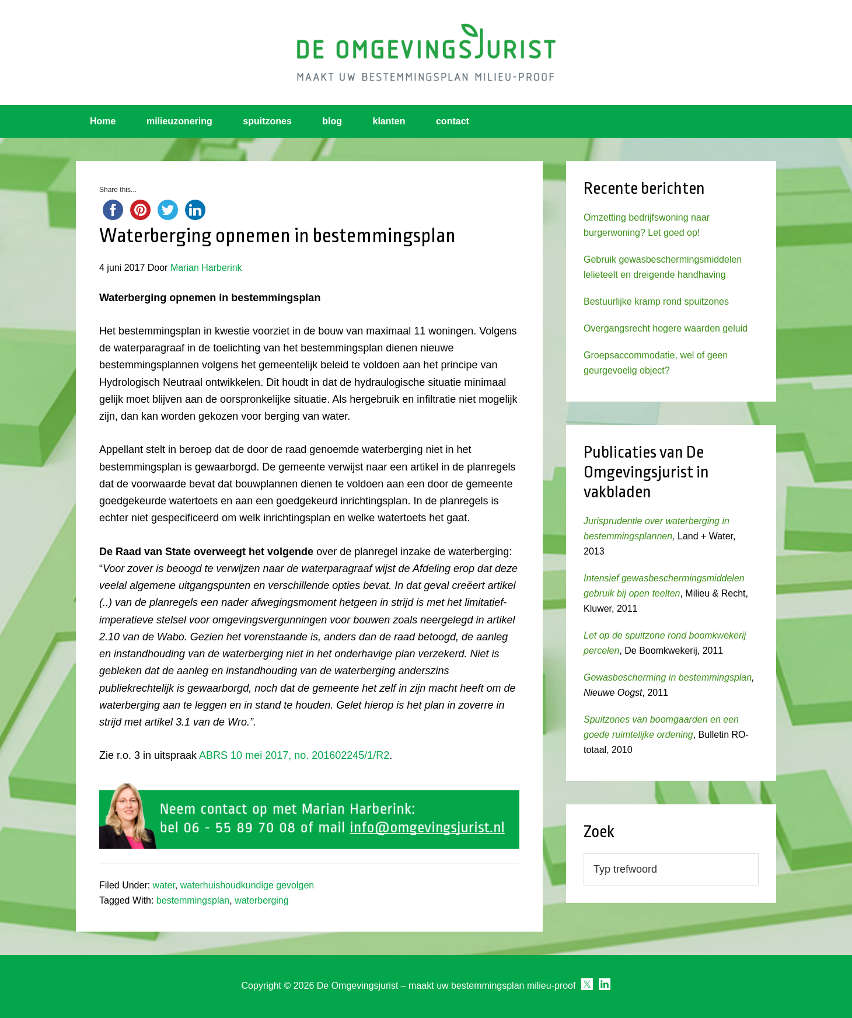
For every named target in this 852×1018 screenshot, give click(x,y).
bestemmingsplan (192, 900)
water (164, 885)
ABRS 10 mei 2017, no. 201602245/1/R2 (294, 755)
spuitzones (267, 121)
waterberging (262, 900)
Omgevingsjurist (426, 52)
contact (452, 121)
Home (103, 121)
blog (332, 121)
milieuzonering (179, 121)
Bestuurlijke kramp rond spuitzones (656, 301)
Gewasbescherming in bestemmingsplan (668, 677)
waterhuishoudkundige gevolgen (247, 885)
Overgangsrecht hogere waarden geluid (666, 328)
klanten (389, 121)
